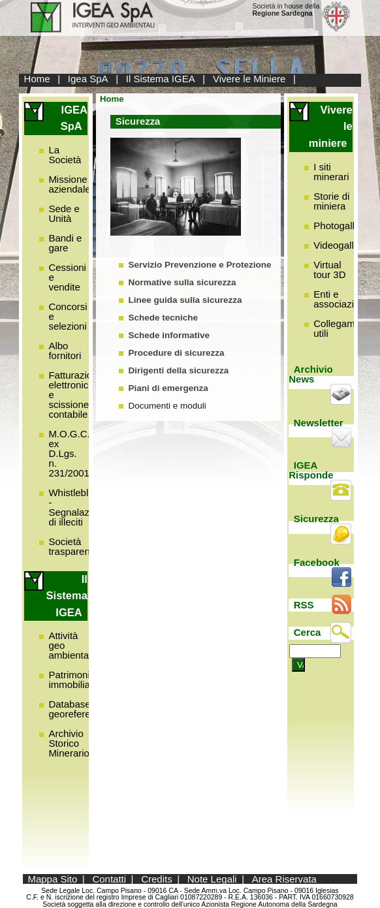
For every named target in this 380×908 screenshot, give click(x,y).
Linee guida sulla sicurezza (185, 300)
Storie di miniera (331, 201)
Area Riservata (284, 879)
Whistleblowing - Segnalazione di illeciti (81, 507)
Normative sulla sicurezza (182, 282)
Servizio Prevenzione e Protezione (199, 265)
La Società (64, 154)
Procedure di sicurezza (176, 353)
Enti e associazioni (340, 299)
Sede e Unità (64, 213)
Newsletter (318, 422)
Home (37, 78)
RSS (304, 604)
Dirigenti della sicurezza (178, 370)
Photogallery (340, 225)
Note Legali (212, 879)
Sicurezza (316, 518)
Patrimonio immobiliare (73, 679)
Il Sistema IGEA (160, 78)
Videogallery (340, 245)
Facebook (317, 562)
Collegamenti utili (342, 328)
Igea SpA (88, 78)
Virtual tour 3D (329, 269)
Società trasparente (73, 546)
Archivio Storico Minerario (68, 743)
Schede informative (169, 335)
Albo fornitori (64, 350)
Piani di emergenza (168, 388)
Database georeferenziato (82, 708)
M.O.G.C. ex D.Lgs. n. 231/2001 (68, 453)
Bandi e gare (65, 242)
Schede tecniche (163, 317)
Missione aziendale (69, 184)
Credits (156, 879)
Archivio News (311, 374)
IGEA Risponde (311, 470)
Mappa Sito (52, 879)
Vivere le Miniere (249, 78)
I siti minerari (331, 171)
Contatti (109, 879)
